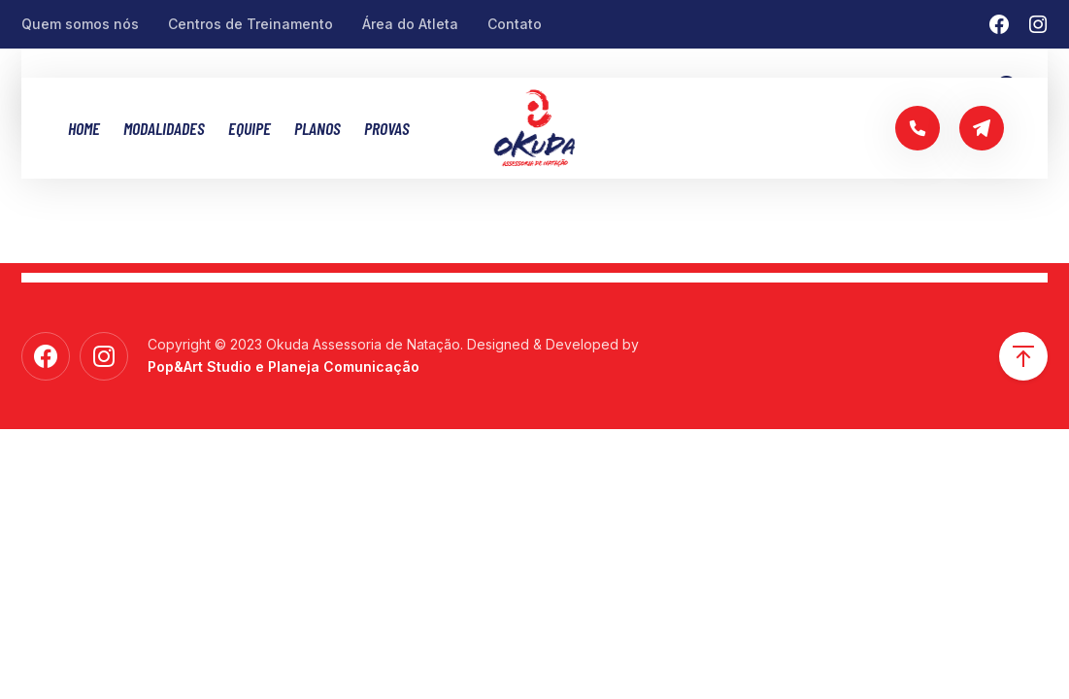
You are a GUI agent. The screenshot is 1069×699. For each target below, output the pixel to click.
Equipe (249, 128)
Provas (387, 128)
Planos (317, 128)
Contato (514, 24)
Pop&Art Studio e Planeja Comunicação (283, 366)
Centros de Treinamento (250, 24)
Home (84, 128)
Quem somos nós (80, 24)
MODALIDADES (164, 128)
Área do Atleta (410, 24)
